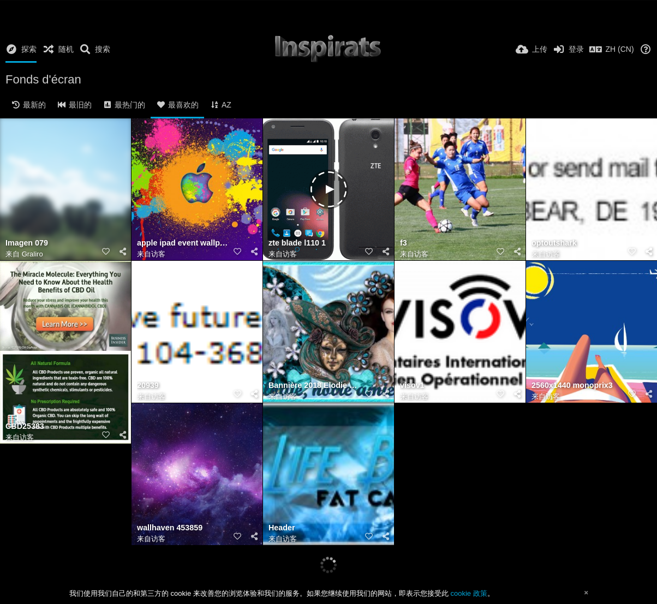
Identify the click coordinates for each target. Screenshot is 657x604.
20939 (148, 385)
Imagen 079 (26, 243)
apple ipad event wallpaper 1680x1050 (183, 243)
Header (281, 528)
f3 (403, 243)
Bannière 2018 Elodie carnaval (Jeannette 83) (314, 385)
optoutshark (554, 243)
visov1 (412, 385)
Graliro (32, 254)
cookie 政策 (468, 593)
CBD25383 (24, 426)
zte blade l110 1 (297, 243)
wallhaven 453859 (169, 528)
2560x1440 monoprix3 (572, 385)
